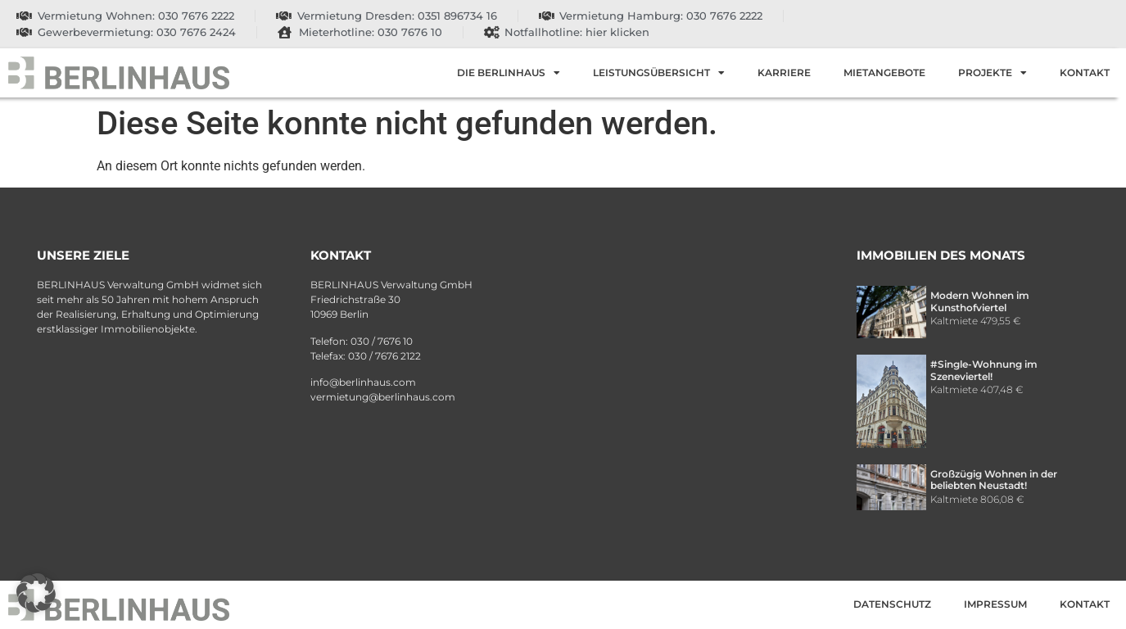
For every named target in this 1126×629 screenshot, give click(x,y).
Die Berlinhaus (508, 73)
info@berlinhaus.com (363, 382)
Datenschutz (892, 604)
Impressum (995, 604)
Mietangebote (884, 72)
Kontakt (1085, 72)
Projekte (992, 73)
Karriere (784, 72)
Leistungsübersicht (659, 73)
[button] (36, 593)
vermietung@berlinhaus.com (382, 397)
